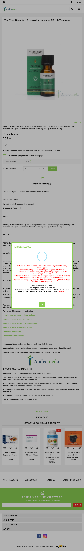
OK (42, 304)
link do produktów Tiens (42, 286)
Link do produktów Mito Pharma (42, 288)
